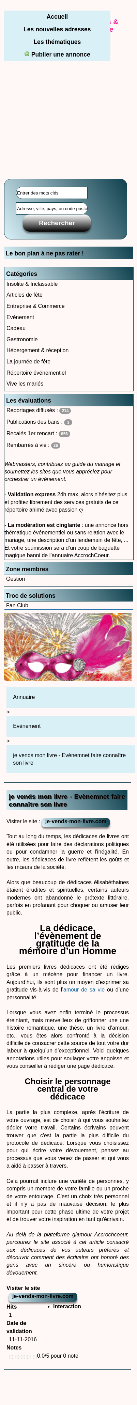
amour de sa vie (84, 990)
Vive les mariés (24, 384)
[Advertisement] (68, 105)
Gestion (15, 579)
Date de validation (19, 1327)
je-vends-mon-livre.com (76, 821)
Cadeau (16, 328)
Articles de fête (24, 295)
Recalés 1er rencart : (38, 434)
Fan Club (17, 605)
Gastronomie (22, 339)
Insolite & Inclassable (32, 284)
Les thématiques (57, 41)
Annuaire (24, 697)
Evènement (20, 317)
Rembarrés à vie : (33, 445)
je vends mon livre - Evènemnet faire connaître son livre (69, 759)
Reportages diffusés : (38, 410)
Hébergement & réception (37, 350)
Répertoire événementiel (36, 373)
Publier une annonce (57, 54)
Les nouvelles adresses (57, 29)
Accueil (57, 16)
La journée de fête (28, 361)
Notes (13, 1348)
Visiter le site (23, 1288)
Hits (11, 1307)
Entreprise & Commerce (35, 306)
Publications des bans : (39, 422)
